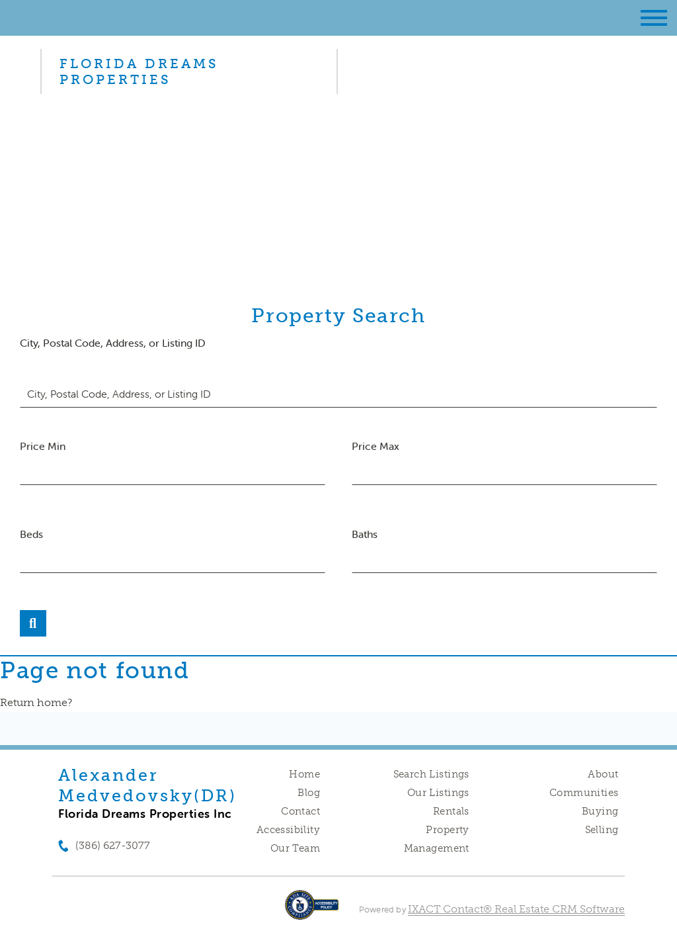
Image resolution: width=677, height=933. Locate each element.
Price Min (42, 446)
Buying (600, 811)
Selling (602, 830)
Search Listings (431, 774)
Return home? (36, 702)
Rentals (451, 811)
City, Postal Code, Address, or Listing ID (113, 342)
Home (304, 774)
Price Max (375, 446)
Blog (309, 793)
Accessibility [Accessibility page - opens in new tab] (288, 830)
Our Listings (438, 793)
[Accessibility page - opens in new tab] (311, 911)
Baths (365, 534)
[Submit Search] (33, 623)
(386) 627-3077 (112, 845)
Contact (300, 811)
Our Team (295, 848)
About (603, 774)
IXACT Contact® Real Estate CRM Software (516, 909)
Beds (31, 534)
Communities (584, 793)
